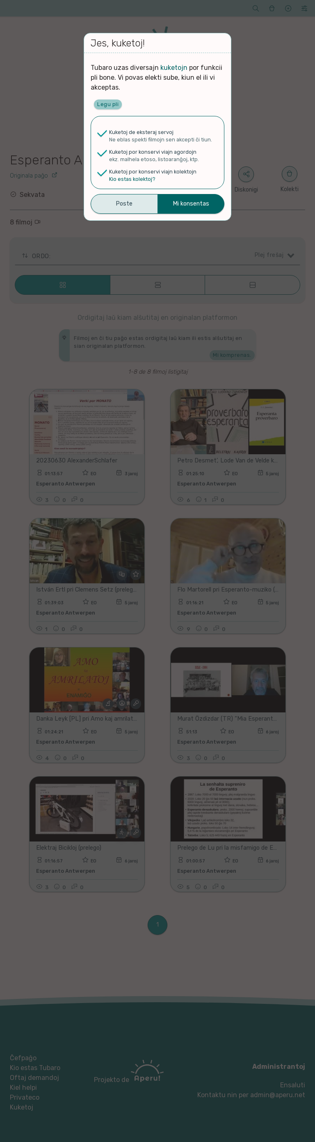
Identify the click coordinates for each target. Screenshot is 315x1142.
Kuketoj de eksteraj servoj (141, 132)
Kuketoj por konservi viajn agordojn (152, 152)
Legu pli (108, 104)
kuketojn (173, 68)
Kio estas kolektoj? (132, 179)
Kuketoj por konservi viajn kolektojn (152, 172)
